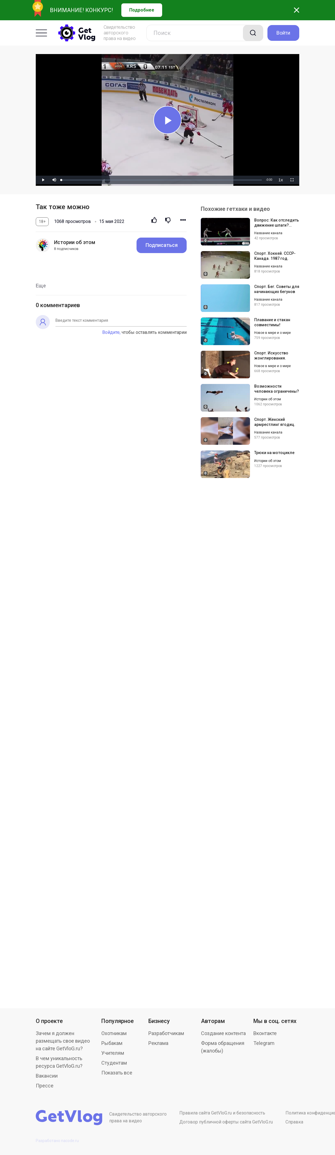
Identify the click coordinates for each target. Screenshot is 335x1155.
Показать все (116, 1073)
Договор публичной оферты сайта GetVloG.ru (226, 1122)
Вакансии (47, 1076)
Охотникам (114, 1033)
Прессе (44, 1086)
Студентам (114, 1063)
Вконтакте (265, 1033)
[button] (54, 180)
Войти (283, 33)
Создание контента (223, 1033)
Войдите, (111, 332)
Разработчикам (166, 1033)
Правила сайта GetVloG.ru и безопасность (222, 1113)
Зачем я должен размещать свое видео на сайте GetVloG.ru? (63, 1040)
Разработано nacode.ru (57, 1140)
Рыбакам (111, 1043)
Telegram (263, 1043)
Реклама (158, 1043)
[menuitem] (280, 180)
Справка (294, 1122)
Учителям (112, 1053)
